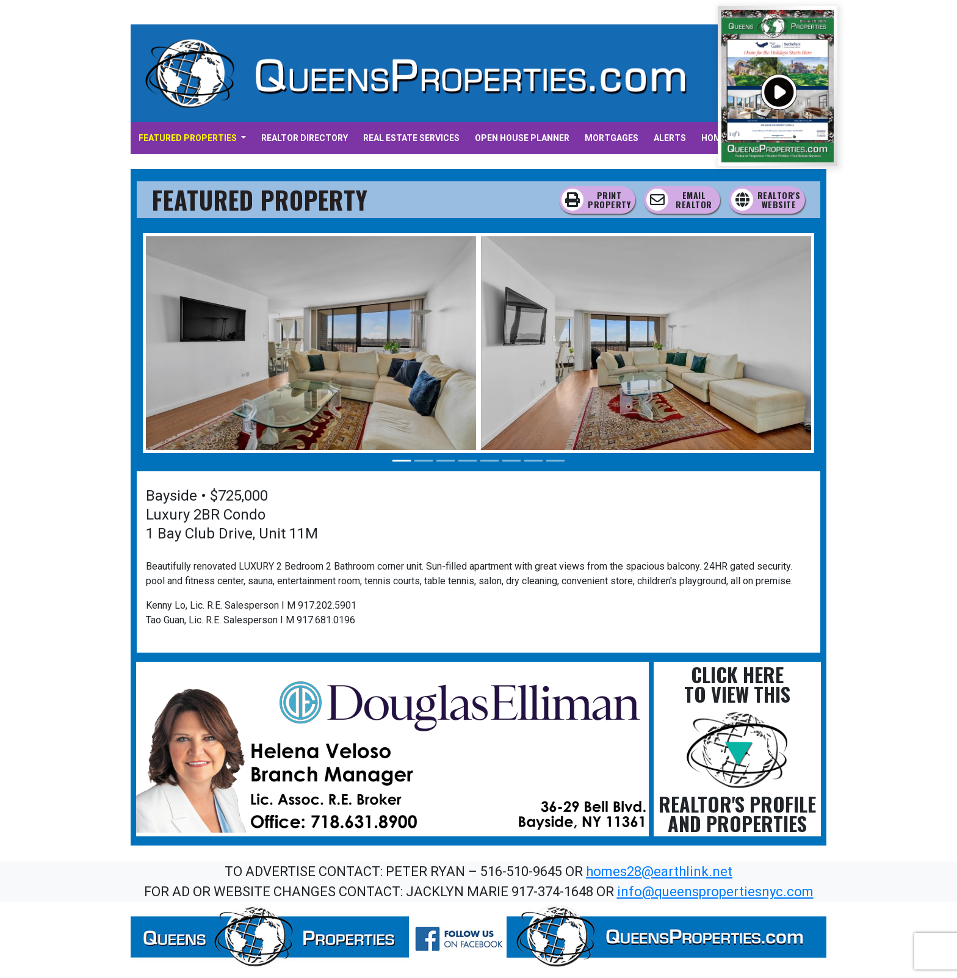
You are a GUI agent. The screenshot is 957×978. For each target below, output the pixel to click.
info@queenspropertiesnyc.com (715, 891)
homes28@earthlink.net (659, 871)
